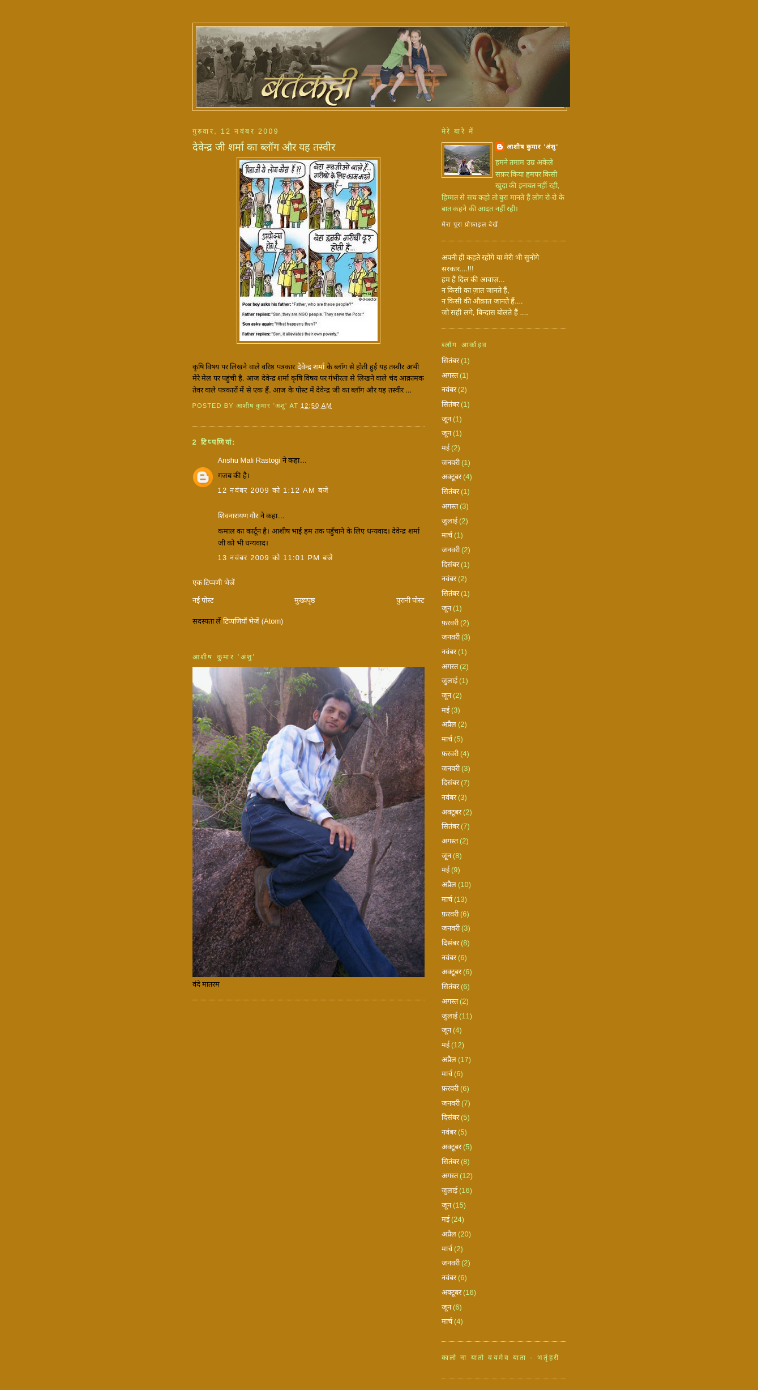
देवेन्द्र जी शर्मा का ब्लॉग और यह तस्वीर (263, 147)
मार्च (447, 535)
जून (446, 419)
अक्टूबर (451, 476)
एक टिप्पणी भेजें (213, 582)
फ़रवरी (450, 623)
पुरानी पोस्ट (410, 600)
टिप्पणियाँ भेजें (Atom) (253, 621)
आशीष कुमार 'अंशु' (533, 146)
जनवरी (451, 462)
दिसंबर (450, 564)
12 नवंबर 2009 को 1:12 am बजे (273, 490)
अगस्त (450, 375)
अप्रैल (449, 724)
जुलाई (449, 521)
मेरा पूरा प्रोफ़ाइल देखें (470, 224)
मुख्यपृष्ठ (304, 600)
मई (445, 448)
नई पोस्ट (203, 600)
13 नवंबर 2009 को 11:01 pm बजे (276, 557)
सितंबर (450, 360)
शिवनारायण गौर (238, 515)
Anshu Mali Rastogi (249, 460)
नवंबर (449, 389)
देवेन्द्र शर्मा (312, 367)
